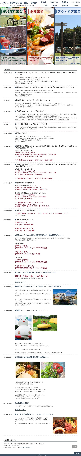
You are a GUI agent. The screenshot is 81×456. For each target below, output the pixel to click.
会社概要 (65, 5)
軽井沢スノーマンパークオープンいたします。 (31, 310)
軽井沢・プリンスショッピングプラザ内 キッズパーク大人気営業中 (38, 286)
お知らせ (54, 5)
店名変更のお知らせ (23, 403)
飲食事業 (65, 2)
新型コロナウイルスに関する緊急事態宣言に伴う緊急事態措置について (39, 235)
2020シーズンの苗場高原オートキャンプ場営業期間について (36, 272)
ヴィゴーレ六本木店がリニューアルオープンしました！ (34, 414)
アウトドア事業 (76, 2)
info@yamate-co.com (26, 447)
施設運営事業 (54, 2)
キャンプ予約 (44, 5)
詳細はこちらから (20, 282)
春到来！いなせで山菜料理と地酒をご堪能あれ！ (32, 357)
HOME (44, 2)
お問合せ (76, 5)
